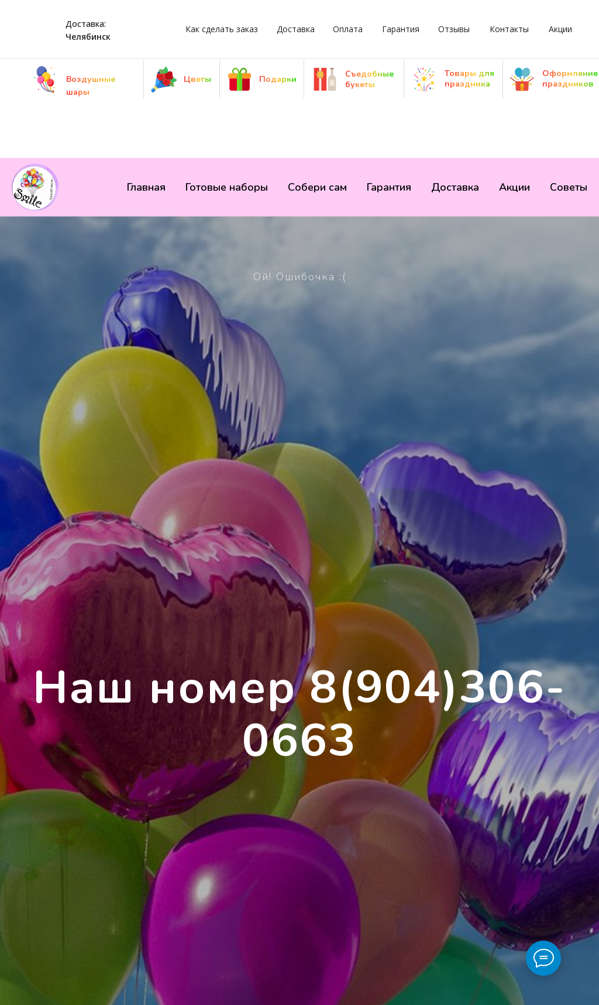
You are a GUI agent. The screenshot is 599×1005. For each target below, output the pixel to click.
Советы (568, 187)
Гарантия (400, 29)
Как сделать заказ (221, 29)
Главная (146, 187)
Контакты (509, 29)
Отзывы (454, 29)
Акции (560, 29)
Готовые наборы (226, 187)
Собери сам (317, 187)
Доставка (296, 29)
